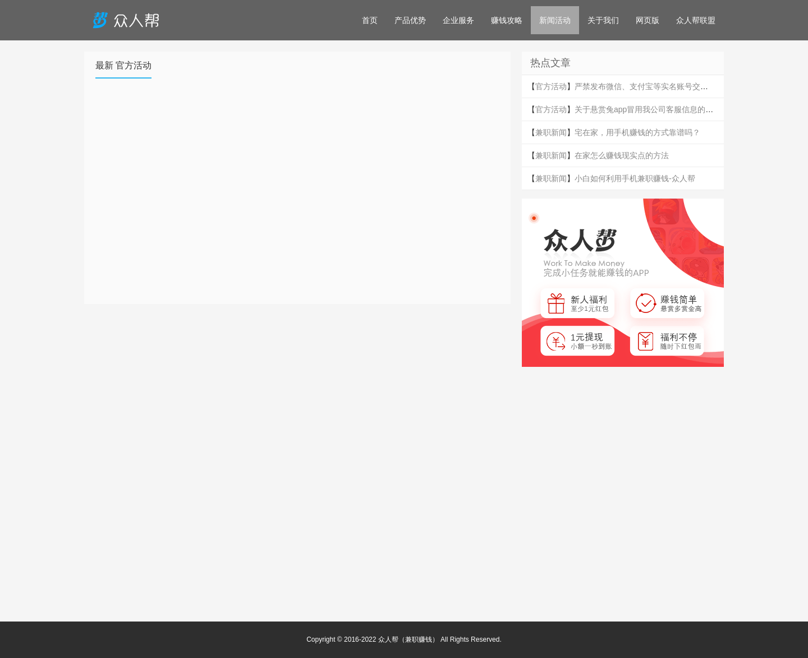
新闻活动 (555, 20)
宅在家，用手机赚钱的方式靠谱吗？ (637, 132)
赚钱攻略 (506, 20)
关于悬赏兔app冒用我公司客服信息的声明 (648, 109)
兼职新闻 (551, 132)
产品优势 (410, 20)
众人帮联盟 (695, 20)
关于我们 (603, 20)
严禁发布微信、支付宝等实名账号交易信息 (649, 86)
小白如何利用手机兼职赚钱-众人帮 (635, 178)
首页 (370, 20)
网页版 (647, 20)
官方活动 (551, 86)
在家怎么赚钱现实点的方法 (622, 155)
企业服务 (458, 20)
